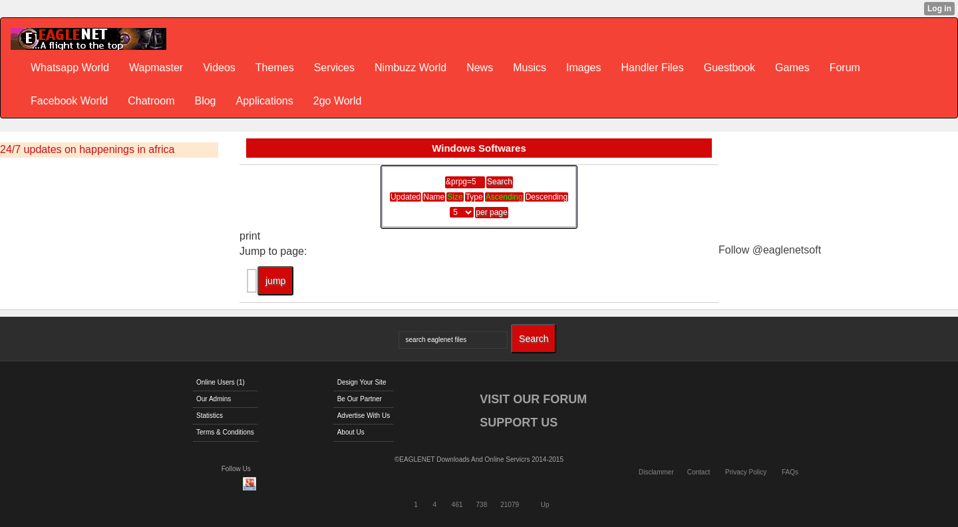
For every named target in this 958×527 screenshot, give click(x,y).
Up (545, 504)
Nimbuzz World (410, 67)
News (479, 67)
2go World (337, 100)
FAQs (790, 472)
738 (482, 504)
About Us (351, 432)
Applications (264, 100)
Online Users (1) (220, 382)
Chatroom (151, 100)
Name (433, 197)
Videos (219, 67)
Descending (546, 197)
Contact (698, 472)
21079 (509, 504)
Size (454, 197)
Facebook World (69, 100)
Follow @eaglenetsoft (769, 250)
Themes (274, 67)
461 (457, 504)
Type (474, 197)
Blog (205, 100)
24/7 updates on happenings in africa (87, 149)
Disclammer (656, 472)
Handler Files (652, 67)
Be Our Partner (359, 399)
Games (792, 67)
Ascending (504, 197)
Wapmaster (156, 67)
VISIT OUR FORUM (533, 399)
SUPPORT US (519, 422)
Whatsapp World (70, 67)
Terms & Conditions (225, 432)
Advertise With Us (363, 415)
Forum (845, 67)
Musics (529, 67)
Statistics (209, 415)
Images (583, 67)
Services (334, 67)
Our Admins (213, 399)
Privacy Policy (745, 472)
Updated (405, 197)
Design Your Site (362, 382)
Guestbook (729, 67)
